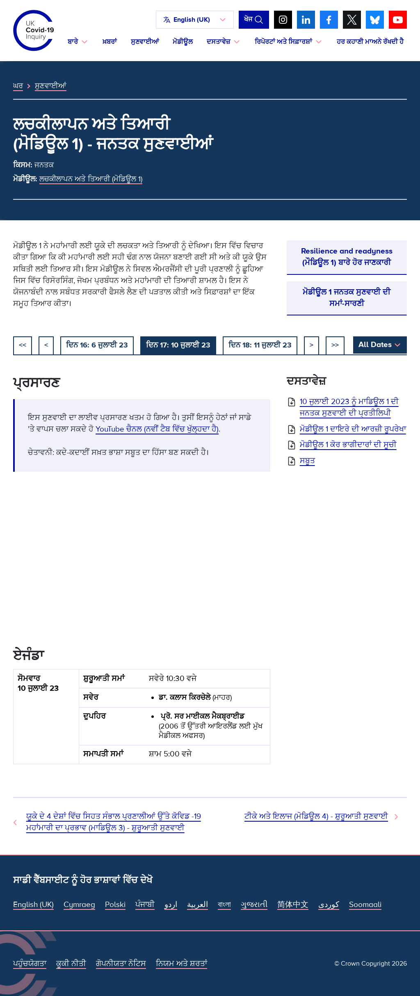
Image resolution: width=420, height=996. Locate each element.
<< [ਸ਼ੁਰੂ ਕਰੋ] (22, 345)
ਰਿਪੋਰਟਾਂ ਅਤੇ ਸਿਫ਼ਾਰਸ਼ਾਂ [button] (283, 42)
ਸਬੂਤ (307, 461)
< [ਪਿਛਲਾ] (46, 345)
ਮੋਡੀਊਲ (183, 42)
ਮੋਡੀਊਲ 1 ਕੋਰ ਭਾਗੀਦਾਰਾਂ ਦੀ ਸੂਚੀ (348, 445)
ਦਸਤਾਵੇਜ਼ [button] (218, 42)
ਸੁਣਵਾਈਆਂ (145, 42)
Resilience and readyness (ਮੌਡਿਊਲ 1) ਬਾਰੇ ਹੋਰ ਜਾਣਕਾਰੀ (347, 257)
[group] (141, 720)
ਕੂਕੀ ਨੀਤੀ (71, 964)
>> (335, 345)
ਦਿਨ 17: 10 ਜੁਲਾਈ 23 (178, 345)
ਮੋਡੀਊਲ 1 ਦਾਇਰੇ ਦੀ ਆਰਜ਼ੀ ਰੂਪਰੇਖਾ (353, 429)
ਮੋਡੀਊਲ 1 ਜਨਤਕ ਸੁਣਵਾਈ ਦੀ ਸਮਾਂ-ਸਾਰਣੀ (346, 298)
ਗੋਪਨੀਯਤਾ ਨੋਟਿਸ (121, 964)
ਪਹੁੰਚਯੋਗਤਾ (29, 964)
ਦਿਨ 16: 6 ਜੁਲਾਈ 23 (97, 345)
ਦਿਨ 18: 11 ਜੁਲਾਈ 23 (260, 345)
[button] (195, 20)
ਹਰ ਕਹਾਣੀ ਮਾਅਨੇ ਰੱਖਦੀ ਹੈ (370, 42)
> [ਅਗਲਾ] (311, 345)
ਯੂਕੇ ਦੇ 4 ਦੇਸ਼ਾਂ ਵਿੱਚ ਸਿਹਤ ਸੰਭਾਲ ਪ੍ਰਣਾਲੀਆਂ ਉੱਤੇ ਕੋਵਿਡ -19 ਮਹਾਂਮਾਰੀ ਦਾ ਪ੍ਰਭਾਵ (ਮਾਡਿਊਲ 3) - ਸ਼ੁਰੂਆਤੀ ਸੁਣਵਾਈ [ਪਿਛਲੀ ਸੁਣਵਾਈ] (113, 822)
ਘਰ (18, 85)
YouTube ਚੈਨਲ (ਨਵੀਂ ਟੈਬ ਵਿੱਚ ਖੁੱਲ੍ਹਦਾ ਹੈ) (157, 429)
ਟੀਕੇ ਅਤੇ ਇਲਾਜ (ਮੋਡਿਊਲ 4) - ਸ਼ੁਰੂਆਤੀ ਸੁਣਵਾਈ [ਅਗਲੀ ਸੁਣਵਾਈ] (316, 816)
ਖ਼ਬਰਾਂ (110, 42)
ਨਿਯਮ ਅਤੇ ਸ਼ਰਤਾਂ (181, 964)
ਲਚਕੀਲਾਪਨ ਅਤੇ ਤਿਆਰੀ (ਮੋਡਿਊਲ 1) (90, 178)
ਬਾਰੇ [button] (73, 42)
